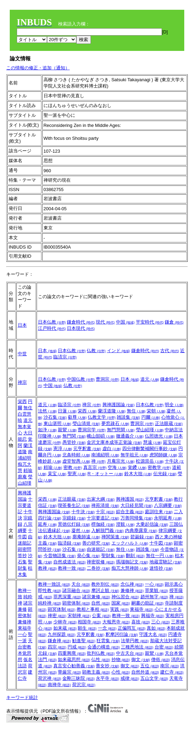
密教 (72, 467)
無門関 (74, 436)
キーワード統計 (22, 697)
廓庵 (22, 476)
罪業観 (156, 590)
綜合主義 (130, 511)
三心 (160, 621)
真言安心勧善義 (74, 665)
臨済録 (69, 543)
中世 (22, 353)
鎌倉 (174, 322)
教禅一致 (72, 568)
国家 (120, 603)
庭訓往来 (159, 511)
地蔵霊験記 (165, 561)
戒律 (130, 678)
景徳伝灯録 (74, 524)
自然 (100, 603)
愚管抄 (74, 442)
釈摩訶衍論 (122, 634)
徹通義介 (130, 436)
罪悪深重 (67, 596)
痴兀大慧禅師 (129, 568)
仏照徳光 (159, 436)
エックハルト (129, 543)
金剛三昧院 (78, 678)
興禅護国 (130, 499)
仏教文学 (102, 417)
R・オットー (105, 473)
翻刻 (135, 555)
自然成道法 (69, 561)
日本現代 (81, 328)
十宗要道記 (25, 505)
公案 (101, 615)
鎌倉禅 (59, 640)
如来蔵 (65, 628)
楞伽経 (103, 524)
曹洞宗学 (92, 429)
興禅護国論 (118, 404)
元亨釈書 (87, 448)
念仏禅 (132, 584)
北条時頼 (76, 454)
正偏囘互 (132, 628)
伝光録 (165, 473)
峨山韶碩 (101, 436)
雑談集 (128, 417)
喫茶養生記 (74, 505)
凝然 (80, 530)
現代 (105, 322)
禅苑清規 (105, 505)
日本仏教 (52, 322)
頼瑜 (27, 470)
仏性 (100, 659)
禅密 (57, 615)
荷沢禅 (49, 678)
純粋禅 (49, 603)
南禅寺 (59, 684)
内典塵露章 (141, 530)
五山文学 (154, 678)
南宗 (169, 665)
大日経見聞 (137, 505)
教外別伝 (105, 584)
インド (118, 350)
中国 (125, 322)
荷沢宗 (83, 684)
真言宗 (95, 467)
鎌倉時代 (81, 322)
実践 (119, 609)
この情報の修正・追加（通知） (38, 67)
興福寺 (152, 615)
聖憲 (77, 473)
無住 (27, 407)
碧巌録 (142, 536)
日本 (22, 325)
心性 (120, 672)
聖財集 (113, 555)
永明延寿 (168, 518)
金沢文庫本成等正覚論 (114, 442)
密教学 (159, 467)
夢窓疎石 (115, 423)
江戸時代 (52, 328)
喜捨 (140, 621)
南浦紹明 (105, 454)
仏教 (96, 350)
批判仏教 (101, 653)
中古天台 (130, 653)
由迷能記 (101, 549)
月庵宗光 (121, 461)
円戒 (77, 647)
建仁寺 (172, 672)
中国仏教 (81, 379)
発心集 (88, 555)
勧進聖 (83, 640)
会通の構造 (103, 647)
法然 (47, 410)
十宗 (105, 511)
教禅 (47, 568)
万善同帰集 (137, 518)
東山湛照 (57, 423)
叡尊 (77, 417)
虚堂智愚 (76, 461)
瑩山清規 (86, 423)
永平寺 (107, 678)
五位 (149, 665)
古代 (169, 350)
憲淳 (62, 448)
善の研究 (96, 543)
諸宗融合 (76, 590)
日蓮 (67, 410)
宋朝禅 (79, 615)
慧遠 (152, 442)
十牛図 (161, 543)
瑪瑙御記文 (132, 561)
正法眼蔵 (169, 423)
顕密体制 (76, 603)
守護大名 (153, 634)
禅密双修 (101, 561)
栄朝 (156, 410)
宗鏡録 (74, 518)
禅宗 (22, 382)
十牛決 (83, 511)
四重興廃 (72, 653)
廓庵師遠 (86, 536)
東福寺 (24, 628)
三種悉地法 (137, 647)
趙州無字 (154, 596)
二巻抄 (98, 568)
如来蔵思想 (74, 659)
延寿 (47, 524)
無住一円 (160, 555)
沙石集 (55, 417)
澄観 (125, 524)
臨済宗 (65, 356)
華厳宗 (69, 672)
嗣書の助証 (147, 603)
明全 (174, 404)
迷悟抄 (161, 568)
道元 (149, 379)
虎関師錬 (163, 454)
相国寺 (89, 621)
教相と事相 (93, 609)
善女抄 (107, 665)
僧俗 (160, 659)
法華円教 (135, 640)
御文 (140, 659)
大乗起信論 (152, 524)
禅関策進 (115, 536)
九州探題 (62, 634)
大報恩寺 (116, 621)
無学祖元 (134, 454)
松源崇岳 (150, 461)
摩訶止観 (105, 590)
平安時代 (150, 322)
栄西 (22, 401)
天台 (80, 584)
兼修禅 (24, 621)
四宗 (57, 647)
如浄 (47, 429)
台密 (164, 647)
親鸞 (67, 429)
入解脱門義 (107, 530)
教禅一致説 (54, 584)
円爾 (150, 417)
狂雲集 (108, 640)
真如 (156, 628)
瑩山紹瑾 (150, 429)
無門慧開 (121, 429)
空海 (117, 467)
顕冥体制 (62, 609)
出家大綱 (101, 499)
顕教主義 (96, 672)
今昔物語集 (60, 555)
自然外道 (145, 672)
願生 (87, 628)
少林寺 (65, 621)
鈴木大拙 (138, 473)
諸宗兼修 (96, 596)
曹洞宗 (107, 379)
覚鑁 (137, 467)
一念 (107, 628)
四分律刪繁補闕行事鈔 (149, 448)
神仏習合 (125, 596)
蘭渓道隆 (112, 410)
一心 (22, 634)
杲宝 (57, 473)
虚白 (111, 448)
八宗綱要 (168, 505)
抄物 (120, 659)
